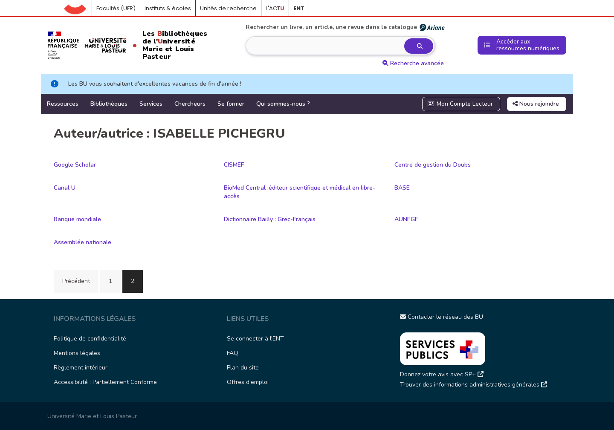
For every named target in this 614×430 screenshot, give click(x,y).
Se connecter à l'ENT (255, 339)
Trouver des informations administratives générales (473, 385)
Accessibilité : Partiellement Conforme (105, 382)
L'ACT (275, 8)
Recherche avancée (413, 63)
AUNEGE (406, 219)
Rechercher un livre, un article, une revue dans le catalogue (346, 27)
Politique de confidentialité (90, 339)
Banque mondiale (77, 219)
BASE (402, 188)
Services (150, 104)
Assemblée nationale (82, 242)
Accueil (78, 8)
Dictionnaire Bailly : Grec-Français (270, 219)
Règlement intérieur (80, 368)
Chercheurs (190, 104)
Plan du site (243, 368)
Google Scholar (75, 165)
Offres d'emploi (248, 382)
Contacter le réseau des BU (441, 317)
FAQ (232, 353)
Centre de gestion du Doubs (432, 165)
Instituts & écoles (168, 8)
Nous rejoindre (536, 104)
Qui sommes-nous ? (283, 104)
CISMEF (234, 165)
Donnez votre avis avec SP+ (442, 374)
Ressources (62, 104)
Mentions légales (77, 353)
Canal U (64, 188)
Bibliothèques (108, 104)
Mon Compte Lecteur (460, 104)
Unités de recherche (228, 8)
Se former (230, 104)
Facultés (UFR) (116, 8)
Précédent (76, 281)
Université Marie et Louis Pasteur (92, 416)
